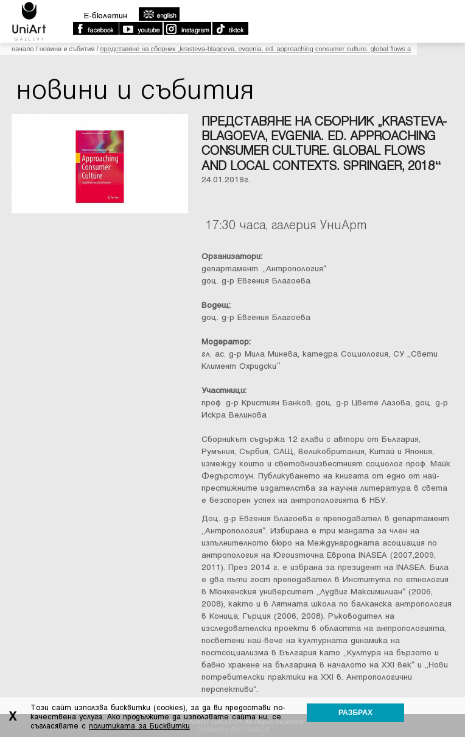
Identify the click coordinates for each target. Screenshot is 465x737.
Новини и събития (67, 48)
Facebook (95, 28)
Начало (22, 48)
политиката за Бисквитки (139, 726)
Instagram (187, 28)
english (159, 14)
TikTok (229, 28)
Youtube (141, 28)
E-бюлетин (105, 15)
